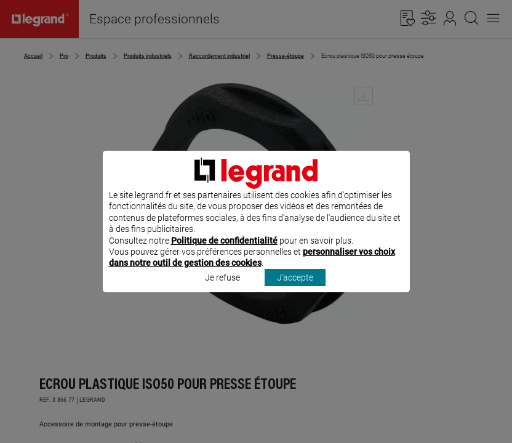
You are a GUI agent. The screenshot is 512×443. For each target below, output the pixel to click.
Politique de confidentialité (224, 256)
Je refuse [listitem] (222, 293)
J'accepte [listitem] (295, 293)
